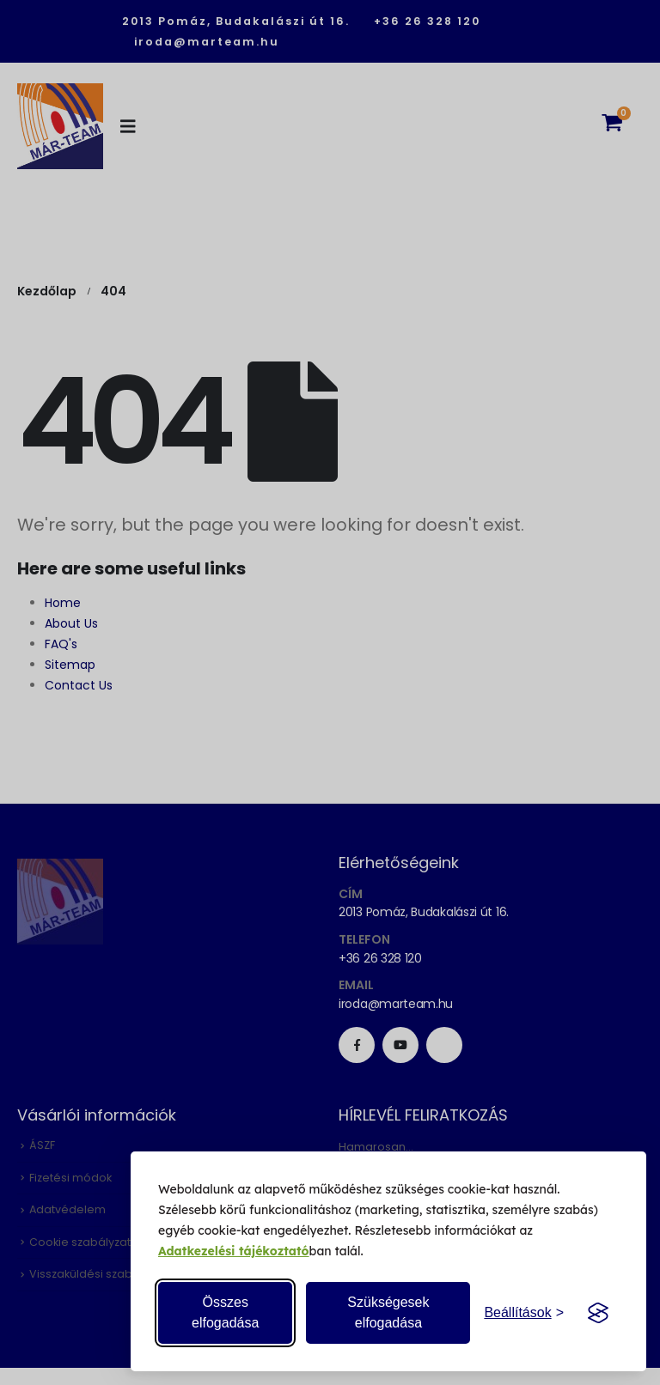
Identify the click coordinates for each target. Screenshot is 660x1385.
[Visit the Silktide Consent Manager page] (598, 1312)
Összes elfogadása (225, 1312)
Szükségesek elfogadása (388, 1312)
